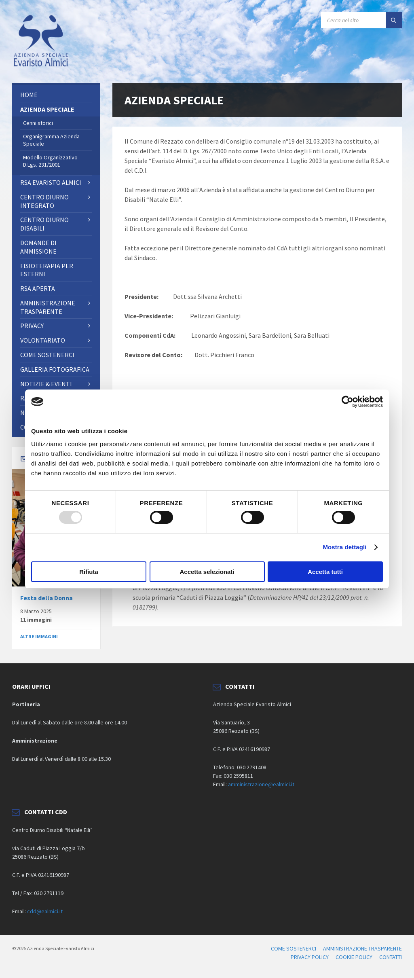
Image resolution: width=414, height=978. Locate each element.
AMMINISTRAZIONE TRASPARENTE (47, 307)
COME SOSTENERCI (293, 948)
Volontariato (42, 340)
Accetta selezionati (207, 571)
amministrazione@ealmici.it (261, 784)
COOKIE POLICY (354, 957)
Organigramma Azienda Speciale (51, 140)
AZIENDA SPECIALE (47, 109)
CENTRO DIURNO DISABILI (44, 224)
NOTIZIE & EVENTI (46, 384)
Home (29, 95)
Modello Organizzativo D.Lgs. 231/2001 (50, 161)
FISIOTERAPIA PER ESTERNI (46, 270)
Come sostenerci (47, 355)
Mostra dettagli (344, 547)
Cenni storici (38, 123)
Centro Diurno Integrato (44, 201)
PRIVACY (32, 326)
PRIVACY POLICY (310, 957)
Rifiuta (88, 571)
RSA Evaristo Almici (50, 182)
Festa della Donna (46, 598)
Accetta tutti (325, 571)
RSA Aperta (37, 288)
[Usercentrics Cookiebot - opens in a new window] (347, 402)
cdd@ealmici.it (45, 911)
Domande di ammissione (38, 247)
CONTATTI (390, 957)
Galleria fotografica (54, 369)
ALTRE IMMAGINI (39, 636)
